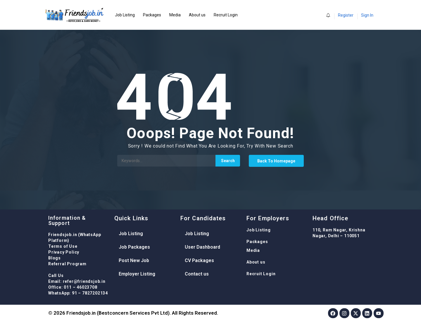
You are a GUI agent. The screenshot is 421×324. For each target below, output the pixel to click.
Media (175, 15)
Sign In (367, 15)
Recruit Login (226, 15)
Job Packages (134, 247)
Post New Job (134, 260)
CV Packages (199, 260)
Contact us (197, 274)
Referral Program (67, 263)
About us (197, 15)
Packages (152, 15)
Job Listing (125, 15)
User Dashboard (202, 247)
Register (345, 15)
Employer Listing (137, 274)
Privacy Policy (63, 252)
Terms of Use (62, 246)
